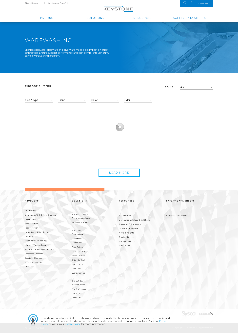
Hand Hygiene (78, 251)
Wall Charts (124, 245)
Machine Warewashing (36, 240)
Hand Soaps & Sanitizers (36, 232)
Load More (119, 172)
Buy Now (60, 157)
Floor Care (77, 242)
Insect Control (78, 255)
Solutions (95, 18)
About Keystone (32, 3)
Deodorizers (30, 219)
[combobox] (196, 87)
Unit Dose (29, 266)
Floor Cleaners (31, 223)
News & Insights (126, 232)
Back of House (78, 284)
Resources (142, 18)
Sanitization (77, 264)
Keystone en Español (58, 3)
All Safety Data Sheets (176, 215)
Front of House (79, 289)
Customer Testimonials (130, 224)
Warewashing (78, 273)
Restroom (76, 297)
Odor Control (78, 260)
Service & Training (80, 222)
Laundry (29, 236)
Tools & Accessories (33, 262)
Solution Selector (127, 241)
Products (48, 18)
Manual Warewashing (35, 245)
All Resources (125, 215)
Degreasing (77, 234)
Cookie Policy (72, 324)
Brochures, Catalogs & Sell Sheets (134, 220)
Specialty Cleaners (33, 258)
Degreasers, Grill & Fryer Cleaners (40, 215)
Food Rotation (31, 228)
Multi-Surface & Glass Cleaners (39, 249)
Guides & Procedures (128, 228)
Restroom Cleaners (34, 253)
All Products (30, 210)
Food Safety (77, 247)
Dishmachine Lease (81, 218)
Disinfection (77, 238)
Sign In (203, 3)
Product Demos (126, 237)
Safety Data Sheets (189, 18)
